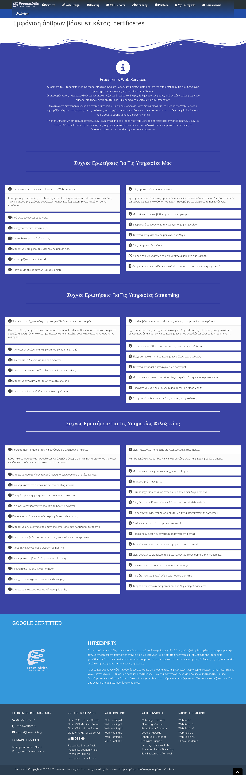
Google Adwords (151, 732)
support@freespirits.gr (29, 732)
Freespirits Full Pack (79, 753)
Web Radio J (185, 720)
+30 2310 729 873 (26, 720)
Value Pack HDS (114, 741)
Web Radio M (186, 728)
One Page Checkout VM (155, 745)
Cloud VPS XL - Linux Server (84, 732)
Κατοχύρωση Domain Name (28, 751)
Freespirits (21, 769)
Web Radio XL (186, 736)
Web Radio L (185, 732)
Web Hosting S (113, 724)
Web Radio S (186, 724)
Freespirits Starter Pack (81, 745)
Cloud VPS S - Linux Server (83, 720)
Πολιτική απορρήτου (150, 769)
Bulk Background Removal (156, 753)
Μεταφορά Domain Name (27, 747)
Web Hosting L (113, 732)
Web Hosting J (113, 720)
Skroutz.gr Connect (152, 724)
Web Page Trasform (153, 720)
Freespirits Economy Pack (83, 749)
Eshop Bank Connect (153, 736)
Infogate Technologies (84, 769)
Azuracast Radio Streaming (157, 749)
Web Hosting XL (114, 736)
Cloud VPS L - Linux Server (83, 728)
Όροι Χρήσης (129, 769)
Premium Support (151, 741)
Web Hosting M (113, 728)
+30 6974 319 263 (25, 726)
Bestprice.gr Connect (154, 728)
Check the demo (188, 741)
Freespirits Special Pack (82, 758)
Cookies (169, 769)
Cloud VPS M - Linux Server (83, 724)
